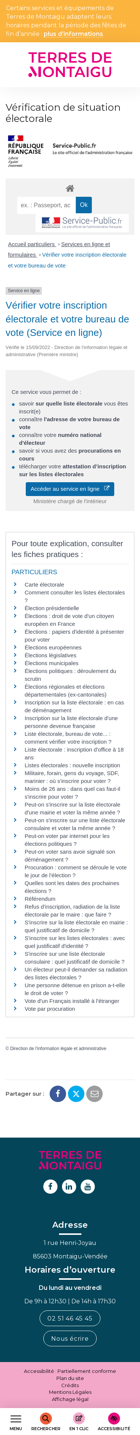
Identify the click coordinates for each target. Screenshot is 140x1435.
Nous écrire (70, 1338)
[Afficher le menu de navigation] (15, 1421)
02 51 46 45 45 (69, 1318)
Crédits (70, 1385)
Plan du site (70, 1378)
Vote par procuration (50, 1009)
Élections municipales (51, 663)
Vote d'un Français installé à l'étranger (72, 1001)
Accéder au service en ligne (70, 489)
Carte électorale (44, 584)
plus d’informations (73, 34)
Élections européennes (53, 647)
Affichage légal (70, 1399)
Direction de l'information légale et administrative (58, 1048)
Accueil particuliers (32, 244)
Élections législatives (50, 655)
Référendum (40, 899)
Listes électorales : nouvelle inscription (72, 765)
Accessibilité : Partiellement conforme (70, 1371)
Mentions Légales (70, 1392)
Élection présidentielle (52, 608)
